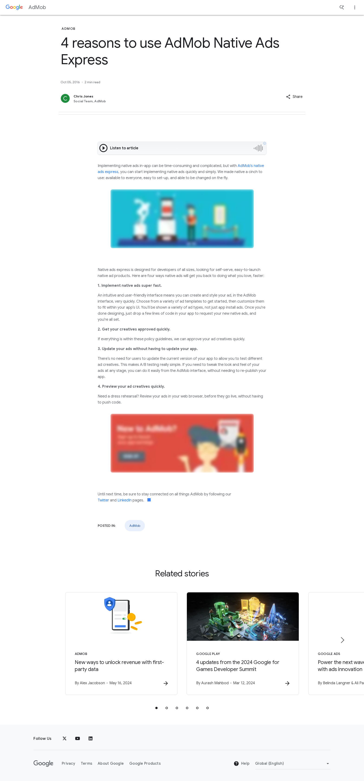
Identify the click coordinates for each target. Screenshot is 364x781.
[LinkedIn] (90, 738)
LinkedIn (124, 500)
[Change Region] (293, 763)
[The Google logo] (43, 763)
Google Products (145, 763)
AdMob (37, 7)
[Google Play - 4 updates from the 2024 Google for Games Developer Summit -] (243, 643)
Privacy (68, 763)
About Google (111, 763)
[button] (294, 97)
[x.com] (64, 738)
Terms (86, 763)
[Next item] (342, 640)
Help (242, 763)
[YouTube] (77, 738)
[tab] (156, 708)
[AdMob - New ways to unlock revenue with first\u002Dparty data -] (121, 643)
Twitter (103, 500)
